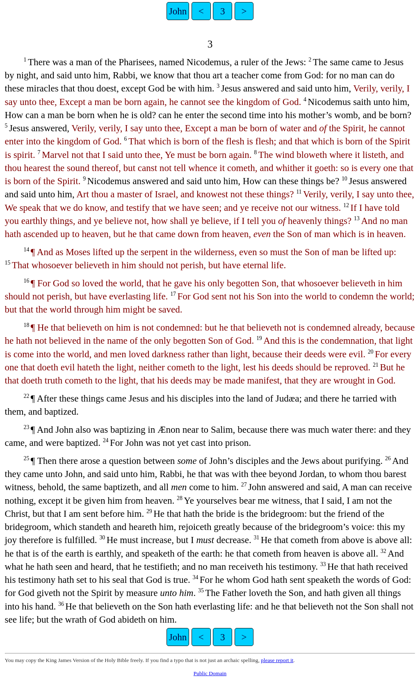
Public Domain (210, 673)
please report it (277, 660)
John (178, 11)
